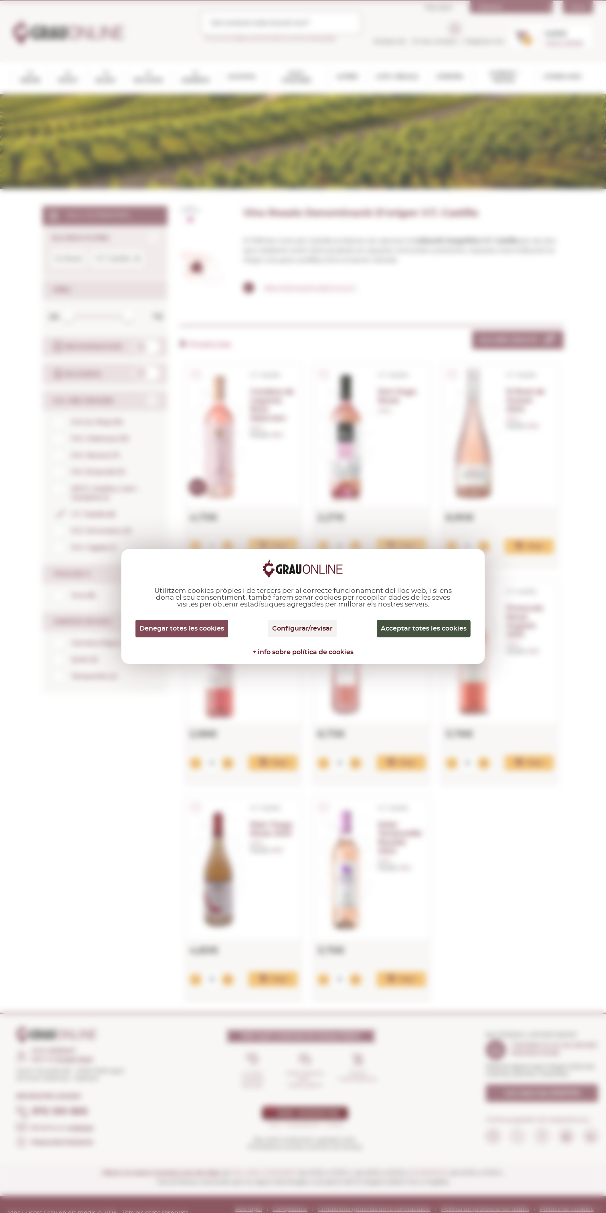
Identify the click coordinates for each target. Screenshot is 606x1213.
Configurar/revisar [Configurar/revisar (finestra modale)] (302, 628)
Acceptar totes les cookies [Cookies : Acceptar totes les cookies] (424, 628)
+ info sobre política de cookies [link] (303, 652)
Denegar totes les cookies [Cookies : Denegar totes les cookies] (181, 628)
